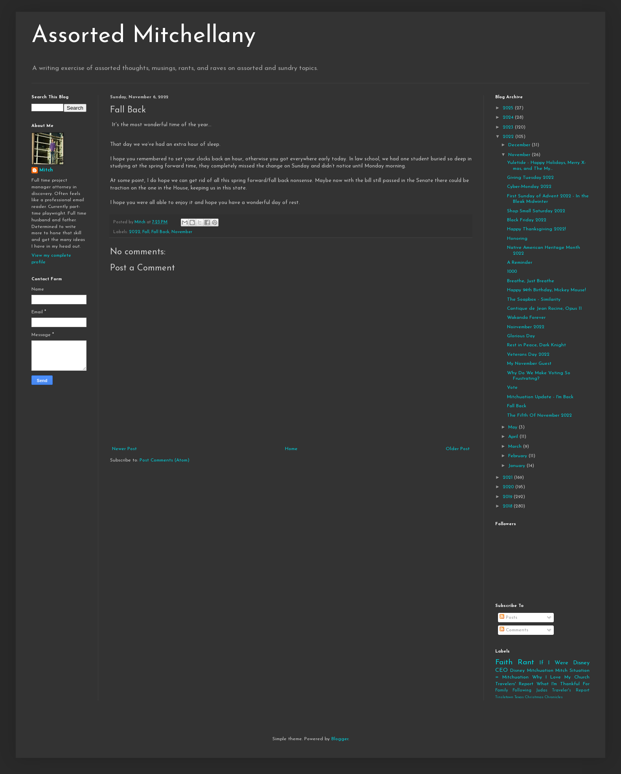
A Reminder (519, 262)
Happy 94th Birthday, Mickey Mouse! (546, 290)
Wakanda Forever (526, 317)
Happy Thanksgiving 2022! (536, 229)
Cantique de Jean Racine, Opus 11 (544, 308)
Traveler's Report (571, 690)
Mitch (46, 170)
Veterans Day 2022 (528, 354)
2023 (509, 127)
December (520, 145)
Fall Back (160, 232)
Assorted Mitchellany (143, 36)
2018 (508, 506)
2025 (509, 108)
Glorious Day (521, 336)
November (181, 232)
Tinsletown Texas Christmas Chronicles (529, 697)
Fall (145, 232)
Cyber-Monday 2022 (529, 186)
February (518, 456)
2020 (509, 487)
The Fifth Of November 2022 (539, 415)
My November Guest (529, 363)
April (514, 436)
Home (291, 449)
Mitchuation (540, 670)
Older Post (458, 449)
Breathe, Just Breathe (530, 281)
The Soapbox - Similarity (533, 299)
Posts (508, 617)
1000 (512, 271)
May (513, 427)
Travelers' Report (514, 684)
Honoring (517, 238)
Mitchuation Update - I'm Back (540, 397)
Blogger (339, 739)
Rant (526, 662)
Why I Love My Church (561, 677)
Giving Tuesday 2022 (530, 177)
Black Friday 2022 (526, 220)
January (517, 465)
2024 (509, 117)
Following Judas (530, 690)
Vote (512, 387)
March (515, 446)
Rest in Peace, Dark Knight (536, 345)
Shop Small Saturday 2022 (536, 211)
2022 (134, 232)
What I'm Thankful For (563, 684)
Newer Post (124, 449)
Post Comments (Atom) (164, 460)
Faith (504, 662)
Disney (517, 670)
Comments (514, 630)
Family (501, 690)
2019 (508, 497)
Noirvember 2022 (525, 327)
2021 (508, 477)
